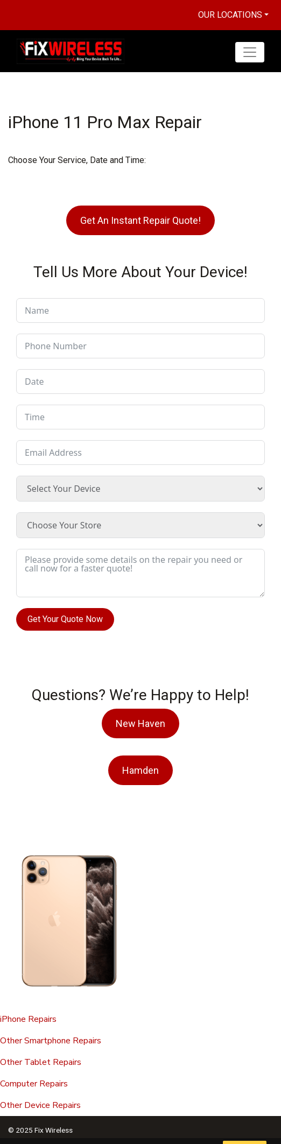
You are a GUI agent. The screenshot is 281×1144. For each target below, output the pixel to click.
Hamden (140, 770)
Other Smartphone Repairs (50, 1041)
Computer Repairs (34, 1084)
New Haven (140, 723)
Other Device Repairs (40, 1105)
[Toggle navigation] (249, 52)
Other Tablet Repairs (40, 1062)
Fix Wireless (53, 1130)
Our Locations (230, 15)
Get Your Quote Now (65, 619)
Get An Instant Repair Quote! (140, 220)
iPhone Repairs (28, 1019)
